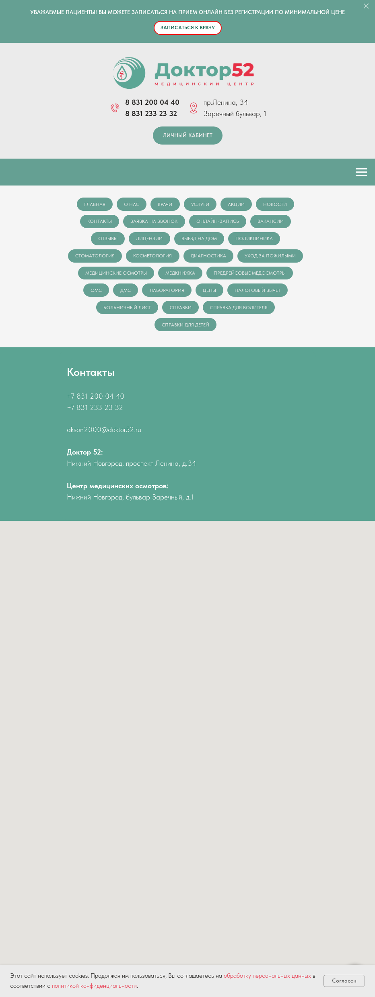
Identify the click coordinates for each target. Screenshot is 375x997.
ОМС (173, 293)
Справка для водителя (152, 328)
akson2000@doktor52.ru (104, 433)
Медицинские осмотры (196, 275)
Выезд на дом (199, 240)
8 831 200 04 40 (152, 102)
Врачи (165, 204)
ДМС (203, 293)
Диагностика (244, 257)
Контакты (99, 222)
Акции (237, 204)
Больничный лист (197, 310)
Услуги (201, 204)
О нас (130, 204)
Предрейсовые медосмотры (112, 293)
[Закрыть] (366, 6)
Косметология (187, 257)
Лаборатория (245, 293)
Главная (93, 204)
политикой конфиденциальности (94, 985)
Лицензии (149, 240)
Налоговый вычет (132, 310)
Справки (251, 310)
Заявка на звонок (153, 222)
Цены (288, 293)
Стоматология (129, 257)
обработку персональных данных (267, 975)
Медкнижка (261, 275)
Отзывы (107, 240)
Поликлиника (255, 240)
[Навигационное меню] (361, 172)
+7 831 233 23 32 (95, 411)
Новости (277, 204)
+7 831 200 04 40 (95, 400)
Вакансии (272, 222)
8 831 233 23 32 (151, 113)
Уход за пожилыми (120, 275)
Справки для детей (224, 328)
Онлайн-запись (218, 222)
